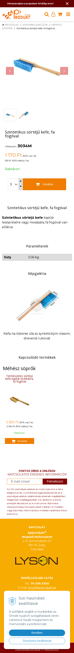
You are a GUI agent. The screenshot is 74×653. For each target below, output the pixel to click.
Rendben (37, 632)
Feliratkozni (55, 481)
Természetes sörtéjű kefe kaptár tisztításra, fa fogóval (19, 378)
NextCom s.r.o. (51, 649)
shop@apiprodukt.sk (42, 587)
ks (16, 184)
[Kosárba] (44, 184)
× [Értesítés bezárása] (67, 3)
